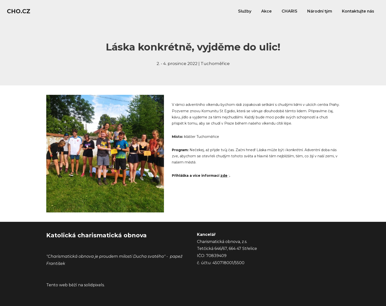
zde (223, 175)
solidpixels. (94, 285)
